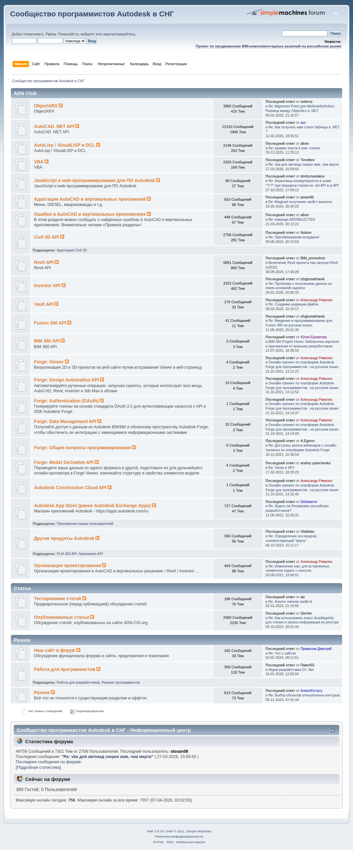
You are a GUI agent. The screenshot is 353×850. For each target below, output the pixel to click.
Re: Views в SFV (281, 468)
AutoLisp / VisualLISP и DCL (64, 145)
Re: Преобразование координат (294, 237)
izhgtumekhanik (313, 279)
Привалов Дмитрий (316, 649)
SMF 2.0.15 (155, 831)
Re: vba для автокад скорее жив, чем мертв (303, 164)
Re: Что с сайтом (282, 653)
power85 (307, 197)
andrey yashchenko (316, 463)
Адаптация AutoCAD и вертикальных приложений (90, 199)
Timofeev (308, 160)
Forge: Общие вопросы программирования (82, 447)
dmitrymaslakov (313, 176)
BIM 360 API (47, 341)
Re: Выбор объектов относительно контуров (304, 695)
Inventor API (47, 285)
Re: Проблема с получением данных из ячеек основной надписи (298, 286)
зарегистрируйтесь (119, 34)
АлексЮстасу (311, 691)
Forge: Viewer (49, 362)
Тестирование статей (57, 598)
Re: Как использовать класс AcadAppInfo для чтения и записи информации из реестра (302, 620)
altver (305, 143)
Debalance (309, 502)
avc (303, 122)
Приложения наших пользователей (85, 524)
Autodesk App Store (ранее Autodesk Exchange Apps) (92, 505)
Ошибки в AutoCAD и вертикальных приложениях (90, 214)
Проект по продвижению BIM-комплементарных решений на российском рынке (268, 46)
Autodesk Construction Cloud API (70, 487)
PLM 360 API (67, 554)
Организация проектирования (67, 565)
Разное (42, 692)
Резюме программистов (121, 682)
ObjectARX (46, 105)
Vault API (43, 304)
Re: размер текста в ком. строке (294, 148)
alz (303, 597)
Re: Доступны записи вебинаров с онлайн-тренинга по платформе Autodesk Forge (301, 447)
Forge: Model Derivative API (64, 462)
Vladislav (307, 531)
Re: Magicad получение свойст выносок (300, 202)
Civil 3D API (46, 237)
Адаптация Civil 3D (72, 250)
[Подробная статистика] (38, 767)
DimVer (306, 613)
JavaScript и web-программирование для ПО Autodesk (94, 180)
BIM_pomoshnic (313, 258)
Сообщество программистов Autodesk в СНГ (92, 14)
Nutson (306, 232)
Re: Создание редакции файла (293, 304)
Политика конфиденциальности (179, 836)
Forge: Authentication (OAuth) (66, 400)
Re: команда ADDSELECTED (291, 219)
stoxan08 (179, 751)
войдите (87, 34)
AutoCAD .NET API (54, 126)
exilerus (307, 101)
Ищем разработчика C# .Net (291, 670)
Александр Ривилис (317, 300)
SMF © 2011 (175, 831)
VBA (39, 161)
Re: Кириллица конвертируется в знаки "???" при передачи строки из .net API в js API (302, 183)
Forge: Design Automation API (66, 380)
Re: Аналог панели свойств (290, 601)
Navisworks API (91, 554)
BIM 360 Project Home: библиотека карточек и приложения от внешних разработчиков (302, 344)
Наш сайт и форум (54, 650)
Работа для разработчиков (78, 682)
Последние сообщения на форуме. (49, 762)
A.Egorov (308, 441)
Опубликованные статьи (61, 617)
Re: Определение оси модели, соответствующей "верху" (291, 538)
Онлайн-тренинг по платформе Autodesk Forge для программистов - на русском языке (301, 364)
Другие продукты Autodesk (64, 538)
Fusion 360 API (50, 323)
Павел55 (308, 665)
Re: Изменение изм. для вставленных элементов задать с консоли (297, 568)
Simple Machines (198, 831)
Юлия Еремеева (314, 337)
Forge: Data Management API (65, 421)
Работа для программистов (64, 669)
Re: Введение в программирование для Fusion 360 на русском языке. (298, 323)
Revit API (44, 262)
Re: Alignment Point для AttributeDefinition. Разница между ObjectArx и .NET (300, 108)
